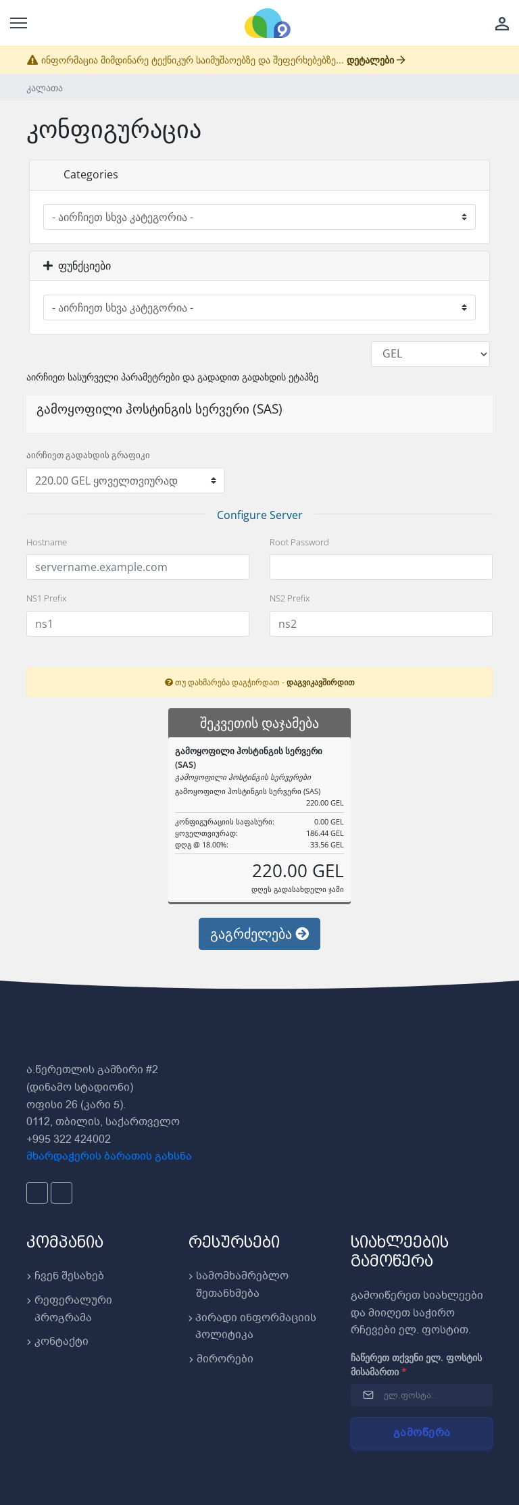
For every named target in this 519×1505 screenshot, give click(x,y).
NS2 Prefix (290, 598)
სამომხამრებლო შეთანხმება (239, 1284)
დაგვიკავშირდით (321, 681)
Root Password (299, 542)
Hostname (46, 542)
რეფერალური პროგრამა (69, 1309)
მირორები (221, 1359)
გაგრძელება (259, 933)
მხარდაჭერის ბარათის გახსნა (109, 1156)
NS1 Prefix (46, 598)
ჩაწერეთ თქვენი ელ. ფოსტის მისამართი (416, 1364)
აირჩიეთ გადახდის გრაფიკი (88, 455)
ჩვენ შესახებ (65, 1275)
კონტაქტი (57, 1341)
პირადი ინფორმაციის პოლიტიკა (252, 1326)
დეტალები (376, 59)
